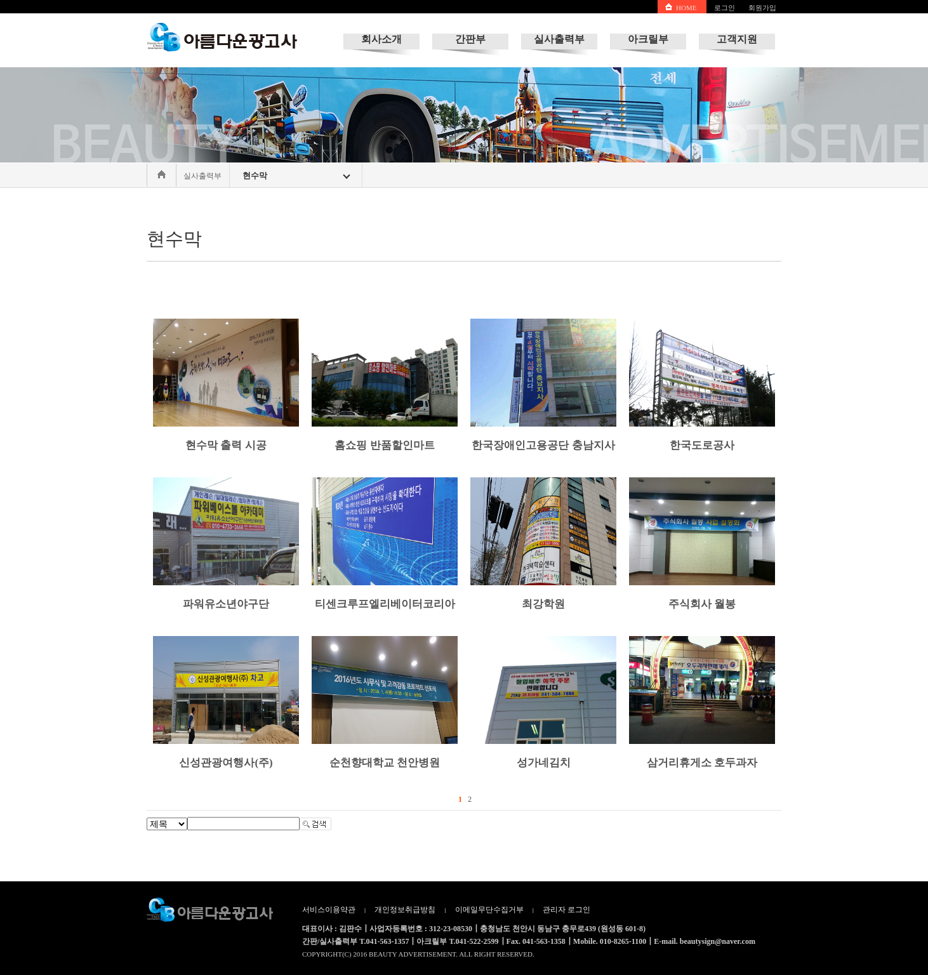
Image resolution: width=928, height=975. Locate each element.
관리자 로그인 (566, 909)
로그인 (724, 7)
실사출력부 (559, 39)
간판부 (470, 39)
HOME (686, 7)
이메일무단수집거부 (489, 909)
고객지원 (737, 39)
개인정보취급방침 (405, 909)
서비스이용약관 (328, 909)
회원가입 (762, 7)
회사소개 (381, 39)
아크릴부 (648, 39)
